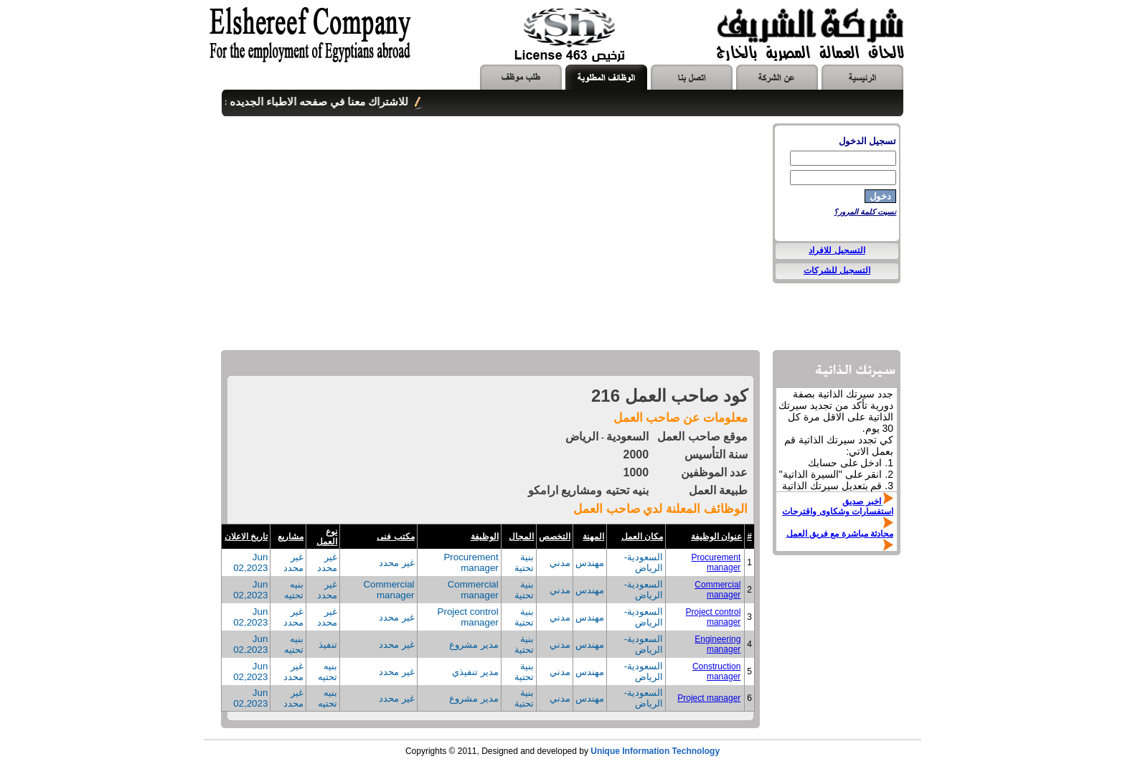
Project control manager (713, 617)
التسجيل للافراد (837, 250)
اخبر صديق (861, 501)
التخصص (554, 537)
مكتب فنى (395, 537)
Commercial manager (717, 590)
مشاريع (290, 537)
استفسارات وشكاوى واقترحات (837, 511)
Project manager (708, 698)
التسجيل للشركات (837, 270)
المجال (521, 537)
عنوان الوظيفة (716, 537)
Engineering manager (717, 644)
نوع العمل (326, 537)
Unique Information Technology (655, 751)
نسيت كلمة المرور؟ (865, 211)
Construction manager (716, 671)
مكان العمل (642, 537)
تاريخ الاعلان (246, 537)
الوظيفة (485, 537)
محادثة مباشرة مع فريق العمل (839, 534)
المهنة (593, 537)
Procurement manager (716, 562)
